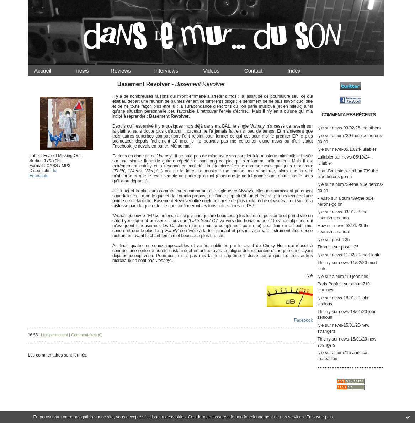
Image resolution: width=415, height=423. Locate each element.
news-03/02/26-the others (356, 127)
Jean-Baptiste (331, 170)
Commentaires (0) (86, 335)
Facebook (303, 320)
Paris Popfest (330, 284)
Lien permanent (54, 335)
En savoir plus (319, 416)
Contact (259, 71)
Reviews (127, 71)
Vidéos (217, 71)
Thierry (324, 262)
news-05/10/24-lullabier (354, 149)
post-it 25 (341, 239)
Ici (55, 170)
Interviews (172, 71)
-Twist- (324, 198)
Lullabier (326, 157)
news (88, 71)
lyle (321, 127)
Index (299, 71)
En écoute (39, 175)
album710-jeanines (350, 276)
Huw (322, 225)
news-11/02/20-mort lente (356, 254)
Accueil (49, 71)
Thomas (325, 247)
